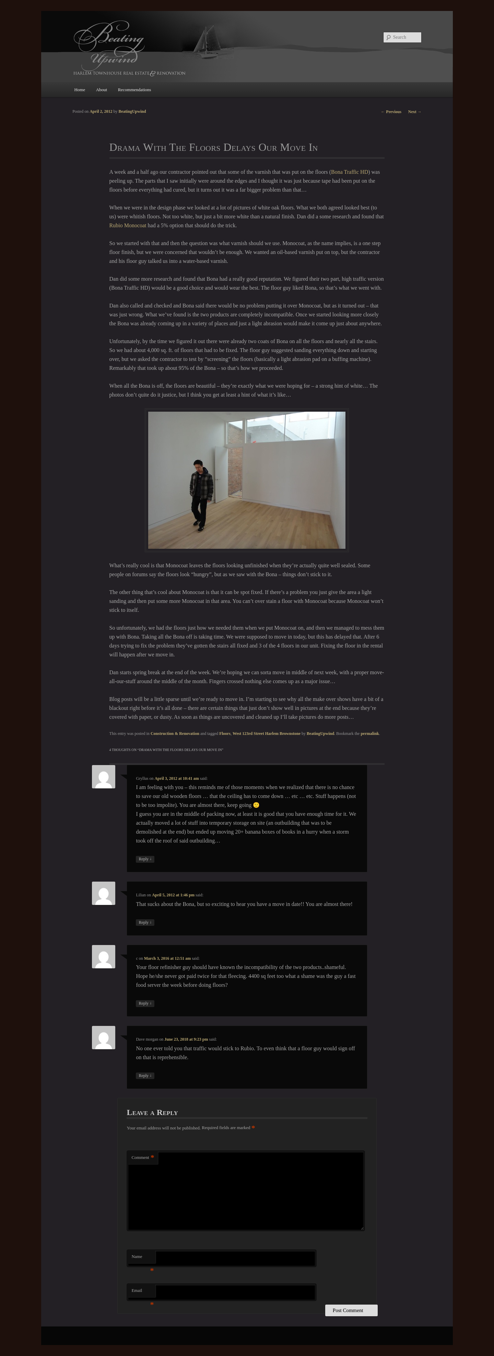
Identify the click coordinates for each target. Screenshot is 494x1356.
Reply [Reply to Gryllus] (145, 859)
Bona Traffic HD (349, 172)
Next (415, 111)
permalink (370, 733)
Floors (225, 733)
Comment (142, 1158)
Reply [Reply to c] (145, 1003)
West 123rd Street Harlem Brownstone (267, 733)
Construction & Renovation (175, 733)
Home (79, 89)
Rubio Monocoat (127, 225)
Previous (391, 111)
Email (142, 1292)
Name (142, 1258)
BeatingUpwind (320, 733)
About (101, 89)
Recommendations (134, 89)
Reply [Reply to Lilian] (145, 922)
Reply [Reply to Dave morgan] (145, 1076)
